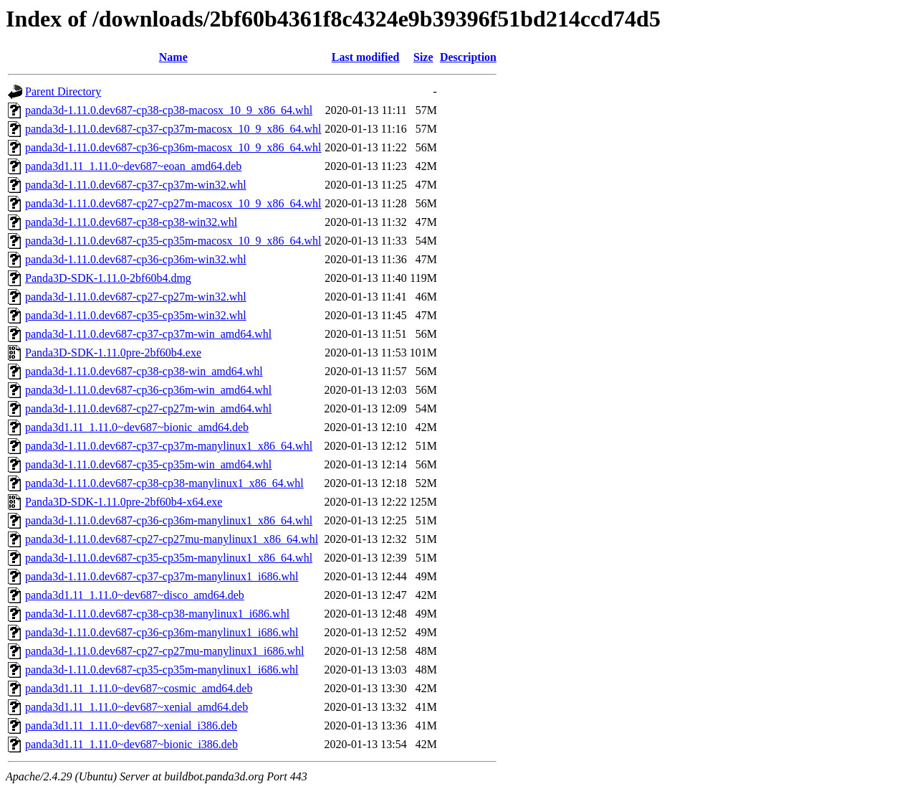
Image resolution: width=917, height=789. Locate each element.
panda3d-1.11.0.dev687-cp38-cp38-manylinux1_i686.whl (157, 614)
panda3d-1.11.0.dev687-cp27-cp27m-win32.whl (135, 296)
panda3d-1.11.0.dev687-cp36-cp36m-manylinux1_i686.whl (162, 632)
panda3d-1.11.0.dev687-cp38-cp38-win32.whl (131, 222)
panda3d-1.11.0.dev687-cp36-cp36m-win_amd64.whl (148, 390)
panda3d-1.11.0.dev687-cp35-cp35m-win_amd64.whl (148, 464)
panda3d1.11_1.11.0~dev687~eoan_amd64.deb (133, 166)
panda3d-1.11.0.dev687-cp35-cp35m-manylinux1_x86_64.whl (168, 558)
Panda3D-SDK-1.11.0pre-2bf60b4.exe (113, 352)
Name (173, 57)
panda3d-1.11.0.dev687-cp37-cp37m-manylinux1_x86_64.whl (168, 446)
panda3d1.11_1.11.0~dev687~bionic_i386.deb (131, 744)
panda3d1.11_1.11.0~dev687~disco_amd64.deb (134, 595)
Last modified (366, 57)
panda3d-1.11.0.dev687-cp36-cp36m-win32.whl (135, 259)
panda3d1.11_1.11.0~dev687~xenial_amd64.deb (136, 707)
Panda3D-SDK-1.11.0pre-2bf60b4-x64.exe (123, 502)
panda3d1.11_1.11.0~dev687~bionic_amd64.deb (137, 427)
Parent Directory (63, 91)
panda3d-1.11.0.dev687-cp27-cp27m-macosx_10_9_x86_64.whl (173, 203)
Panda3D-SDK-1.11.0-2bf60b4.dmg (108, 278)
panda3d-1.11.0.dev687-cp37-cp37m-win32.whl (135, 185)
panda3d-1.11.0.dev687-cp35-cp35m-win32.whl (135, 315)
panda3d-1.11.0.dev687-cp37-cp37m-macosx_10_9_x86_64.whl (173, 129)
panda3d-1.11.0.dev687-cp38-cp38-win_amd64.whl (144, 371)
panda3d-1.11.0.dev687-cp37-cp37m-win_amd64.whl (148, 334)
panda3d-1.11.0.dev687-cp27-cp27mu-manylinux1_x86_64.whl (171, 539)
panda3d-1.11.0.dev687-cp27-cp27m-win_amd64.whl (148, 408)
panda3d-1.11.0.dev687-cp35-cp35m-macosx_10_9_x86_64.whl (173, 241)
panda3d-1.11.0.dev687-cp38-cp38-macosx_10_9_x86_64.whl (168, 110)
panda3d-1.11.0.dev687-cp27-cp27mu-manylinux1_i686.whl (164, 651)
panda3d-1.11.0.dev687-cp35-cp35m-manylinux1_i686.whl (162, 669)
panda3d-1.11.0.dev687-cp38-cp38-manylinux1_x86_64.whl (164, 483)
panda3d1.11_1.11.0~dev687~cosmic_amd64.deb (138, 688)
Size (423, 57)
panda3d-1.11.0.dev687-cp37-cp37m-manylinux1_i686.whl (162, 576)
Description (468, 57)
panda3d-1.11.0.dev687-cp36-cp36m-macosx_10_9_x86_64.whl (173, 147)
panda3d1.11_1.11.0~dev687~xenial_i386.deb (131, 725)
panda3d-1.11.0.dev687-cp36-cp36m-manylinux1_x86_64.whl (168, 520)
